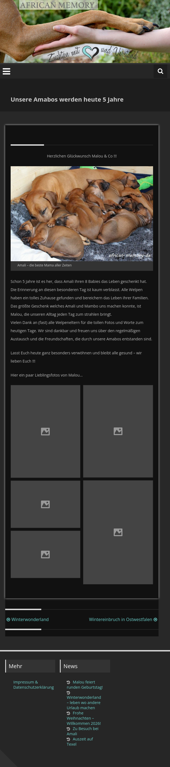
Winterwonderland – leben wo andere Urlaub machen (84, 702)
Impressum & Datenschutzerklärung (32, 684)
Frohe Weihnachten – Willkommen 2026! (84, 718)
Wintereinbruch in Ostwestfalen (124, 619)
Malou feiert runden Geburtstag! (85, 684)
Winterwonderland (27, 619)
